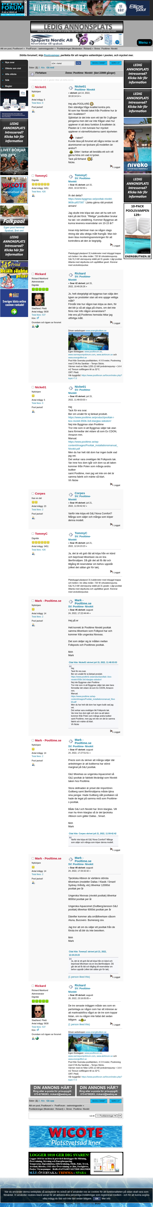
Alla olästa (10, 74)
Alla (43, 67)
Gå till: (92, 1116)
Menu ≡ (145, 43)
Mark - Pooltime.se (48, 600)
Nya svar (10, 62)
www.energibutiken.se (96, 330)
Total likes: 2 (37, 509)
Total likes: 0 (37, 103)
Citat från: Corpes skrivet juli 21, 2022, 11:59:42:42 (92, 833)
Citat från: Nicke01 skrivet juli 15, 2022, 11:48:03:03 (93, 662)
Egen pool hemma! (14, 227)
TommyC (41, 175)
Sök (7, 80)
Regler (8, 86)
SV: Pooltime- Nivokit (80, 606)
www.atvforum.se (105, 354)
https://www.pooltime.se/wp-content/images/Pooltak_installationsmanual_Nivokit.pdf (93, 445)
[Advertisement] (14, 378)
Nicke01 (40, 87)
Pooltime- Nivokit (85, 89)
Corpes (40, 493)
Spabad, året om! (14, 230)
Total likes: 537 (39, 315)
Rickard (87, 48)
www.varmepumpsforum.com (82, 354)
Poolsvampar (51, 55)
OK (97, 1198)
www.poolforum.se (93, 351)
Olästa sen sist (13, 68)
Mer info (106, 1198)
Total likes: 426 (39, 191)
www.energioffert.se (77, 357)
